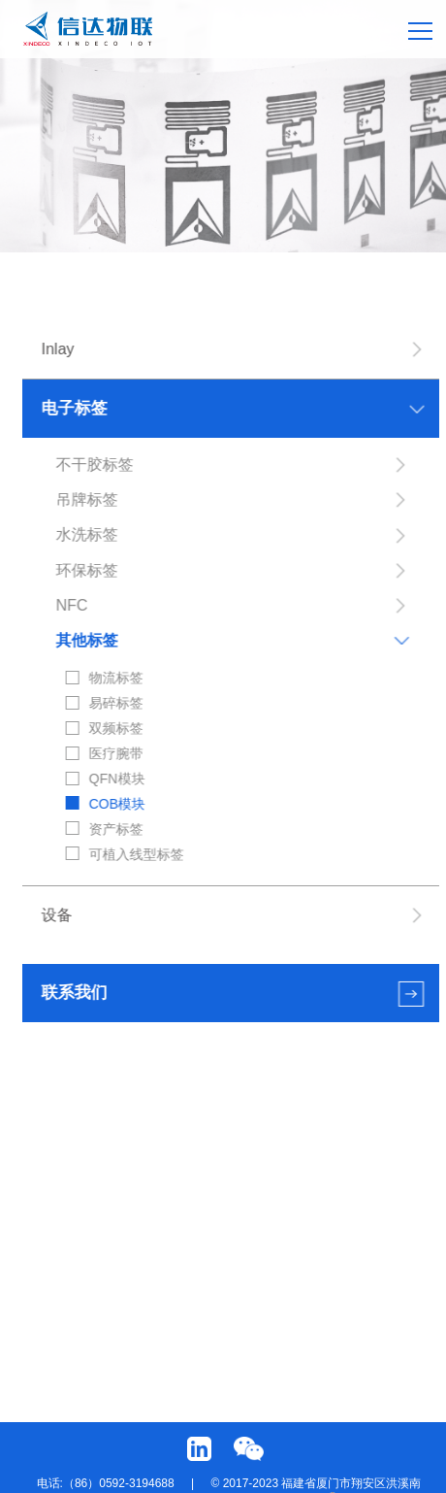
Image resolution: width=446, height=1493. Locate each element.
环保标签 (87, 570)
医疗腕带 (116, 753)
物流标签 (116, 677)
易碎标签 (116, 703)
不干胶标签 (95, 464)
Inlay (58, 349)
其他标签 (87, 640)
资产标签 (116, 829)
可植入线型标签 (136, 854)
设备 (57, 915)
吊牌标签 (87, 499)
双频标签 (116, 728)
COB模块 (117, 804)
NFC (72, 605)
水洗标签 (87, 534)
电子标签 (75, 408)
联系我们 (75, 992)
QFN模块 (117, 778)
